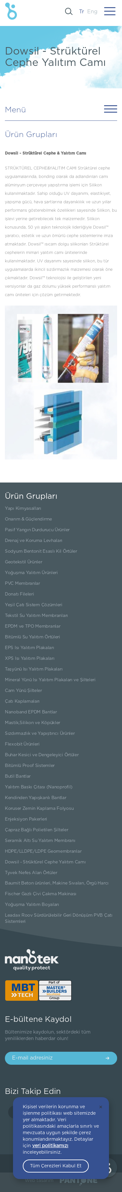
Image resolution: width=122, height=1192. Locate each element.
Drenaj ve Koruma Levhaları (33, 540)
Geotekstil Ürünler (23, 562)
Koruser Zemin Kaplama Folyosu (39, 808)
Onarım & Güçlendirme (28, 519)
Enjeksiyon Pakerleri (26, 819)
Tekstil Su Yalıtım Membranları (36, 615)
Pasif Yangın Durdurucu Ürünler (37, 530)
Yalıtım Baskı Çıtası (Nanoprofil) (39, 787)
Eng (92, 11)
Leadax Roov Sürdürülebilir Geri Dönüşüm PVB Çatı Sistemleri (59, 918)
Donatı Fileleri (19, 594)
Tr (81, 11)
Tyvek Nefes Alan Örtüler (31, 873)
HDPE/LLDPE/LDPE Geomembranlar (43, 851)
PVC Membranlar (22, 583)
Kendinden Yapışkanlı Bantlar (35, 798)
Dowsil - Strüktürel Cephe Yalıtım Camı (45, 862)
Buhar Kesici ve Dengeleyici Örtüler (42, 755)
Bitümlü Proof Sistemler (30, 765)
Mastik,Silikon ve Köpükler (32, 723)
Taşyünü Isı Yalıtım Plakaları (33, 669)
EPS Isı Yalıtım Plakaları (29, 648)
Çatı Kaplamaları (22, 701)
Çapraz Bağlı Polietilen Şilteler (36, 830)
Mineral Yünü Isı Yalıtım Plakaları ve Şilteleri (50, 680)
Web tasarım (39, 1180)
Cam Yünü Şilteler (23, 690)
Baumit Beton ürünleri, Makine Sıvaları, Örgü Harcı (57, 883)
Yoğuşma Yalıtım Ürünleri (31, 573)
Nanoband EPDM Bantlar (31, 712)
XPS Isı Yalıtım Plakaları (30, 658)
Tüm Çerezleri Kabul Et (56, 1166)
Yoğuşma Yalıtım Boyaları (32, 904)
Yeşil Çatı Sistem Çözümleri (33, 605)
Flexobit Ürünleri (22, 744)
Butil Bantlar (18, 776)
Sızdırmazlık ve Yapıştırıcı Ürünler (40, 733)
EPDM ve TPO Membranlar (32, 626)
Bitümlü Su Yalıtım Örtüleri (32, 637)
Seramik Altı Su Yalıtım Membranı (40, 840)
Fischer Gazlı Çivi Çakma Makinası (40, 894)
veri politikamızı (50, 1146)
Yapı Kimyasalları (23, 508)
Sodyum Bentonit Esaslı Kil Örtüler (41, 551)
